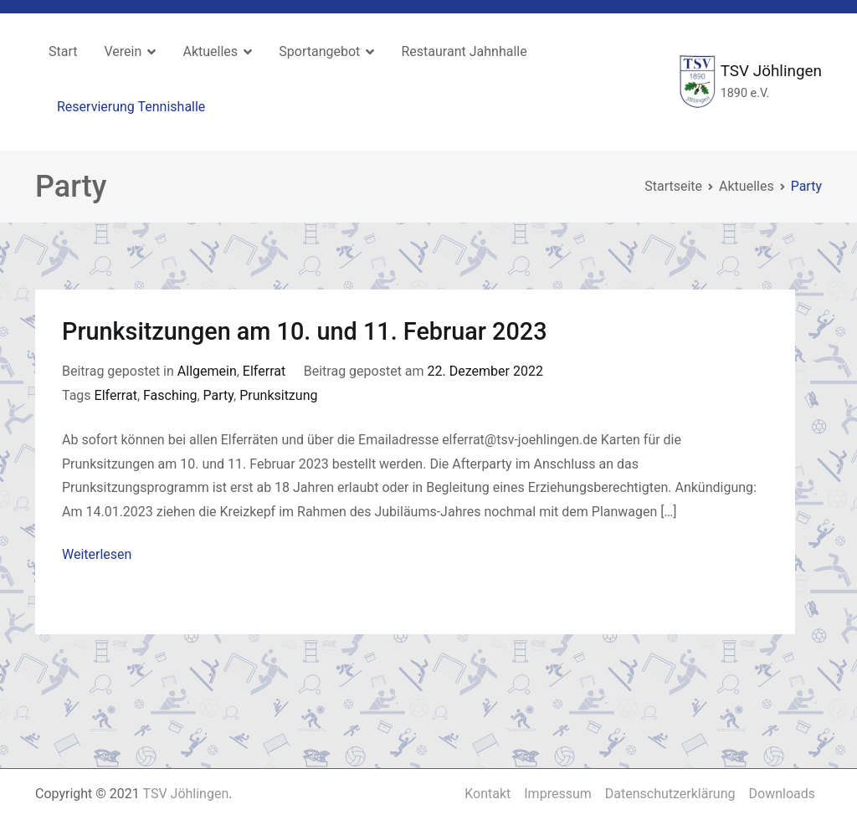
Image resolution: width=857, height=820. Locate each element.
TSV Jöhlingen (771, 70)
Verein (122, 51)
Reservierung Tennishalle (131, 107)
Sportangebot (319, 51)
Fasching (170, 395)
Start (63, 51)
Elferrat (264, 371)
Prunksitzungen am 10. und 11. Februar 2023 (304, 331)
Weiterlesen (96, 554)
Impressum (558, 794)
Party (218, 395)
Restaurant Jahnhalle (463, 51)
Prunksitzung (278, 395)
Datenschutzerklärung (670, 794)
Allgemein (207, 371)
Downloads (782, 794)
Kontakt (487, 794)
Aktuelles (210, 51)
